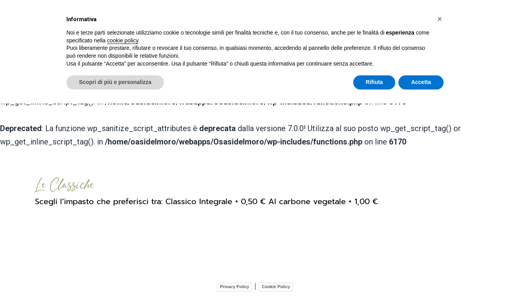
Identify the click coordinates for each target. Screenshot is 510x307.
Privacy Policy (234, 285)
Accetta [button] (421, 82)
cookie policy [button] (122, 40)
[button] (439, 19)
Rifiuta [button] (374, 82)
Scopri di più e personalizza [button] (115, 82)
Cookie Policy (276, 285)
